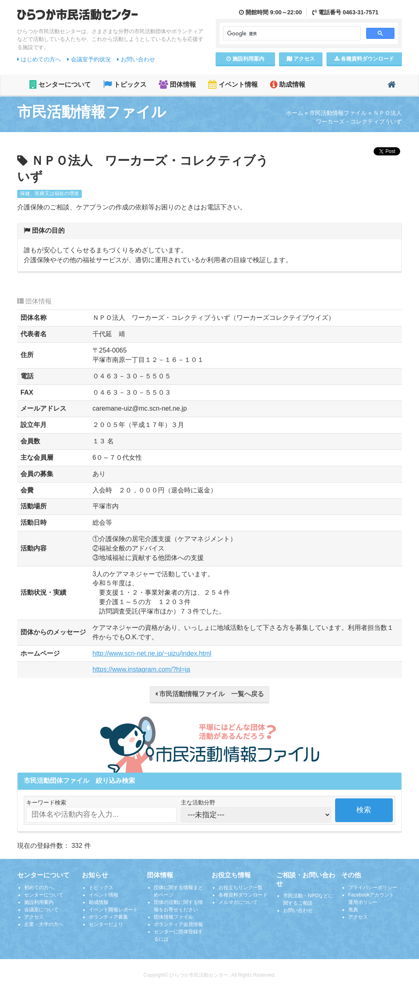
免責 (353, 909)
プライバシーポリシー (372, 887)
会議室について (41, 909)
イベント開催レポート (113, 909)
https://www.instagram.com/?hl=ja (141, 669)
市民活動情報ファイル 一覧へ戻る (209, 693)
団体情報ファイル (173, 917)
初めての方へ (39, 887)
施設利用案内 (39, 902)
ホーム (294, 113)
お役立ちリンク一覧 (241, 887)
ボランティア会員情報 (178, 924)
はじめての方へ (39, 59)
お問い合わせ (136, 59)
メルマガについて (238, 902)
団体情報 (177, 84)
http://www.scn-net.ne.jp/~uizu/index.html (151, 653)
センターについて (60, 84)
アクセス (301, 59)
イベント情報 (232, 84)
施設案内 (245, 59)
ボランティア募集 (108, 917)
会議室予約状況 (89, 59)
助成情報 (287, 84)
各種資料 (364, 59)
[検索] (291, 33)
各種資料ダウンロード (243, 895)
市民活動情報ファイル (338, 113)
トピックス (124, 84)
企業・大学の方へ (43, 924)
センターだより (106, 924)
